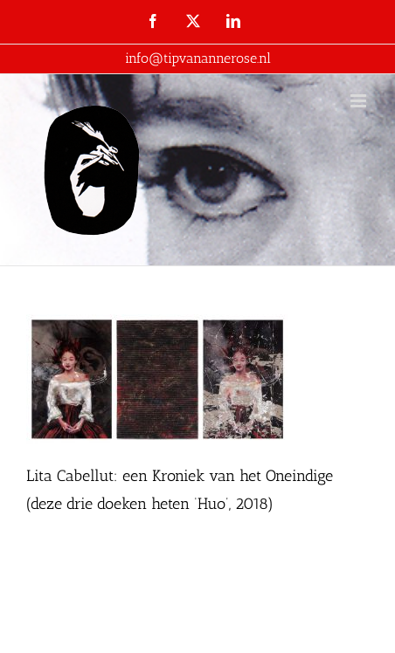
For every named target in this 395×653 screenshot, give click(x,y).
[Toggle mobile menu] (359, 101)
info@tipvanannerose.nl (198, 58)
